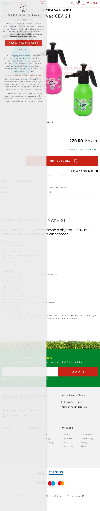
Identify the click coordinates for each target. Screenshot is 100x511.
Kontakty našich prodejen (74, 407)
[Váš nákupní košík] (78, 3)
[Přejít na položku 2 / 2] (51, 122)
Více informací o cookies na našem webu (23, 75)
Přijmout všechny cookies (23, 43)
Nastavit (23, 50)
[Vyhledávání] (72, 3)
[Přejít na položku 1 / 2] (48, 122)
